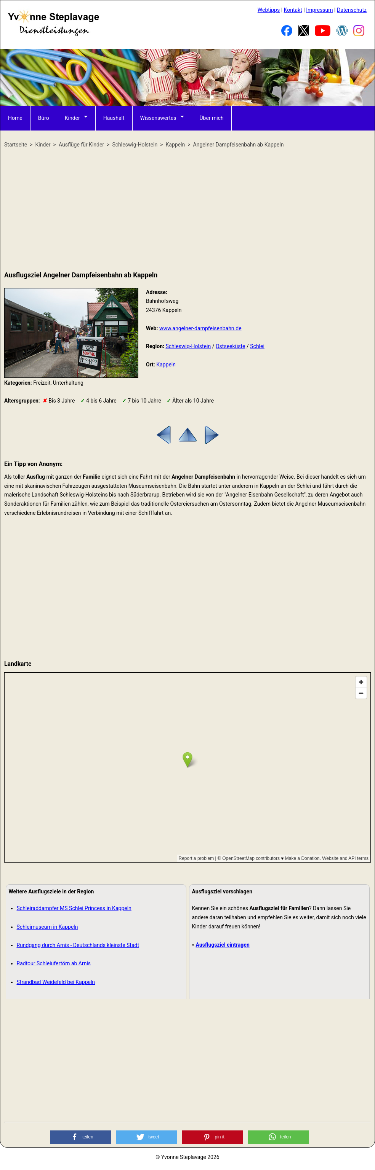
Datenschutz (352, 10)
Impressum (319, 10)
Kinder (72, 118)
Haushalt (114, 118)
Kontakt (293, 10)
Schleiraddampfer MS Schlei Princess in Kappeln (74, 908)
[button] (80, 1137)
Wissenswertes (158, 118)
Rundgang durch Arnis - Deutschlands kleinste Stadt (78, 945)
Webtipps (269, 10)
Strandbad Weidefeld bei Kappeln (56, 982)
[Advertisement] (187, 210)
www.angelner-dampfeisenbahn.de (200, 328)
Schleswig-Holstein (188, 346)
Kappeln (166, 364)
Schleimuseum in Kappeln (47, 927)
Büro (43, 118)
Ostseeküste (230, 346)
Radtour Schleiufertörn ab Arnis (54, 963)
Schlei (257, 346)
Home (15, 118)
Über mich (212, 118)
